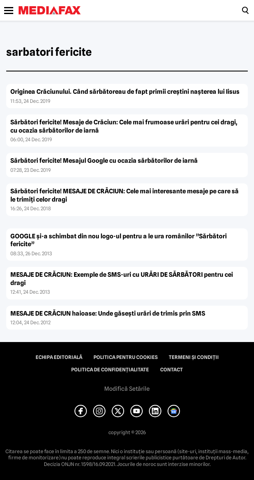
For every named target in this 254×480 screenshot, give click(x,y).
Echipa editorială (59, 357)
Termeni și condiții (194, 357)
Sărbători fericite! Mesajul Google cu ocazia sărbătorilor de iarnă (104, 160)
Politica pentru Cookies (125, 357)
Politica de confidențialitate (110, 370)
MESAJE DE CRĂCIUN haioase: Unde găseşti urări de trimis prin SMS (107, 313)
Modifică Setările (127, 388)
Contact (171, 370)
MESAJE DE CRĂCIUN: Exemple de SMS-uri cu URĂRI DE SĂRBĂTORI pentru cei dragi (121, 279)
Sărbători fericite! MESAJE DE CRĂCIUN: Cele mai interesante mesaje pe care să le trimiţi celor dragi (124, 195)
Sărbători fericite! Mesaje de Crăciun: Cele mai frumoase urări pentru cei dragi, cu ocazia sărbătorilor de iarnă (123, 126)
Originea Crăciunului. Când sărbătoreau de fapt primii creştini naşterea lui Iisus (125, 91)
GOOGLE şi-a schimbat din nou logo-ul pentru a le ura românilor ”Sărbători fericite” (118, 240)
